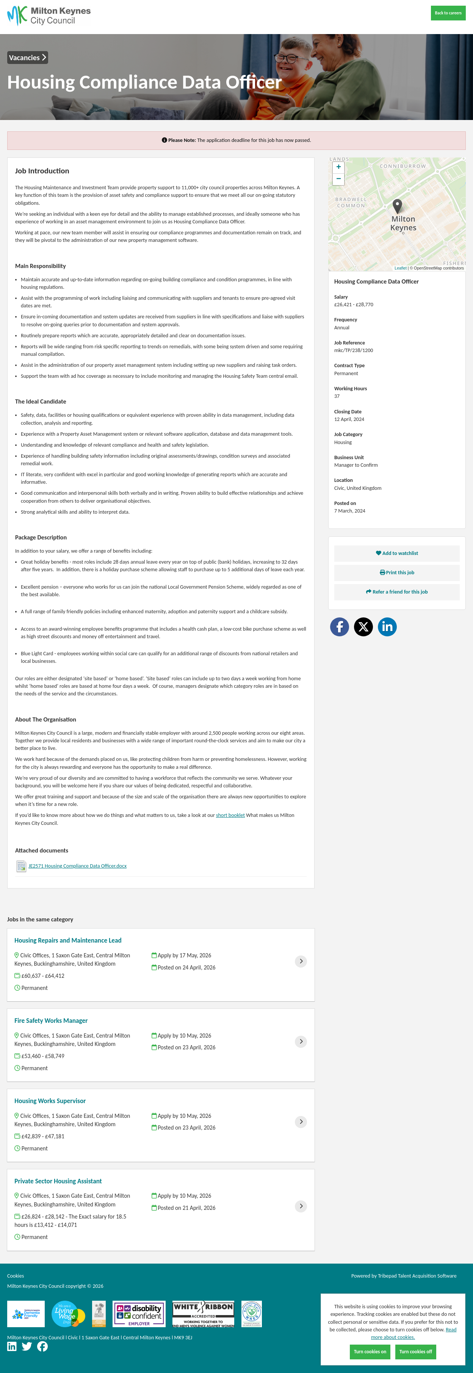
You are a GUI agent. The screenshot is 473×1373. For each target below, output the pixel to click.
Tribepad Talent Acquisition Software (417, 1276)
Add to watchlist (397, 553)
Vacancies (27, 57)
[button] (397, 206)
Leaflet (401, 268)
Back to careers (448, 13)
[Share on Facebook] (339, 626)
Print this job (397, 572)
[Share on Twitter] (363, 626)
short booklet (230, 815)
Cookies (15, 1276)
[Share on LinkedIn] (387, 626)
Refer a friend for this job (397, 592)
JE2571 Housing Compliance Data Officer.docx (77, 866)
